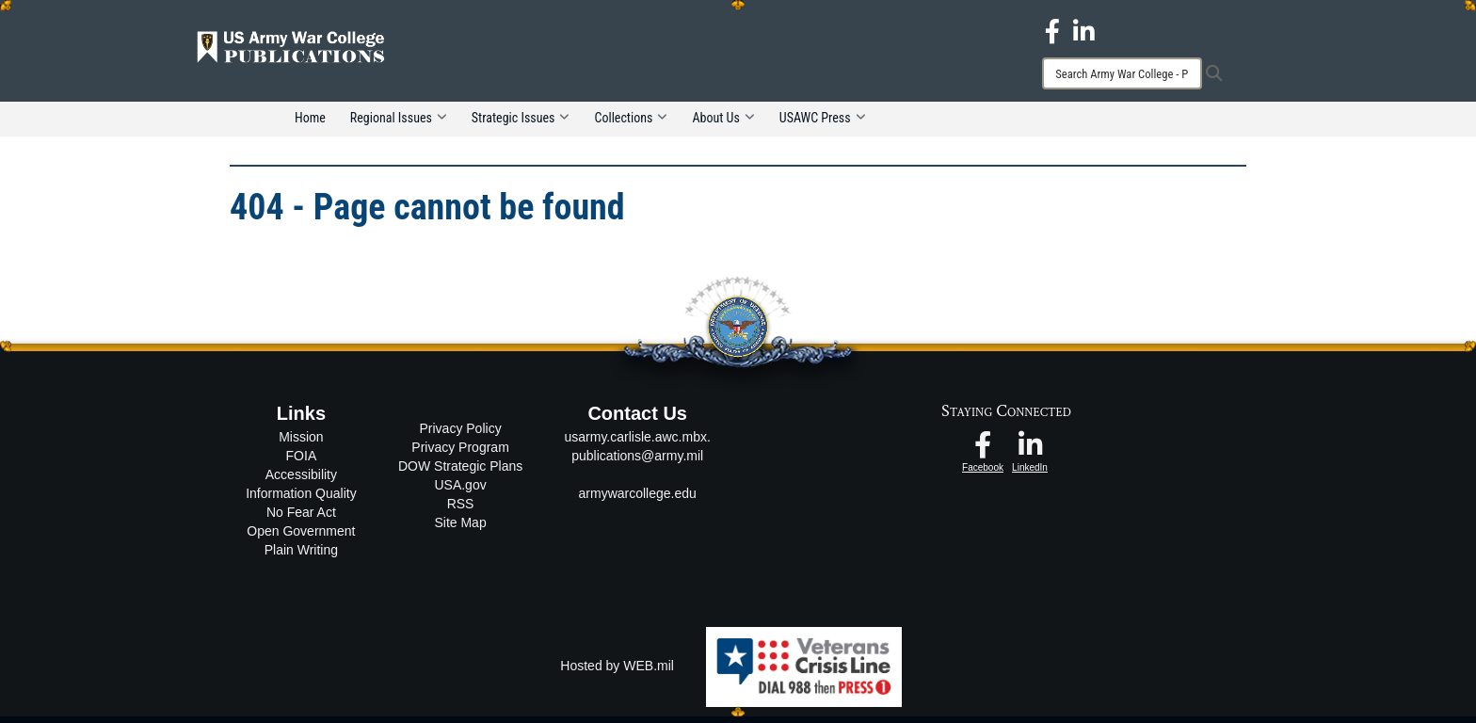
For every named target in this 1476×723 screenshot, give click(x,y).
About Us (723, 124)
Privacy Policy (461, 434)
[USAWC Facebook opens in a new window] (1052, 30)
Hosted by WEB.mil (617, 672)
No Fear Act (301, 518)
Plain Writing (301, 556)
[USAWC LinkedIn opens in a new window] (1084, 30)
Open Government (301, 537)
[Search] (1122, 73)
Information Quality (301, 499)
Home (310, 124)
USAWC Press (822, 124)
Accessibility (301, 481)
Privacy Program (459, 453)
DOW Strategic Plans (460, 472)
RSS (460, 510)
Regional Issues (398, 124)
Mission (301, 443)
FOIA (301, 462)
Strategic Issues (521, 124)
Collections (630, 124)
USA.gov (460, 491)
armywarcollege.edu (638, 499)
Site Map (460, 529)
